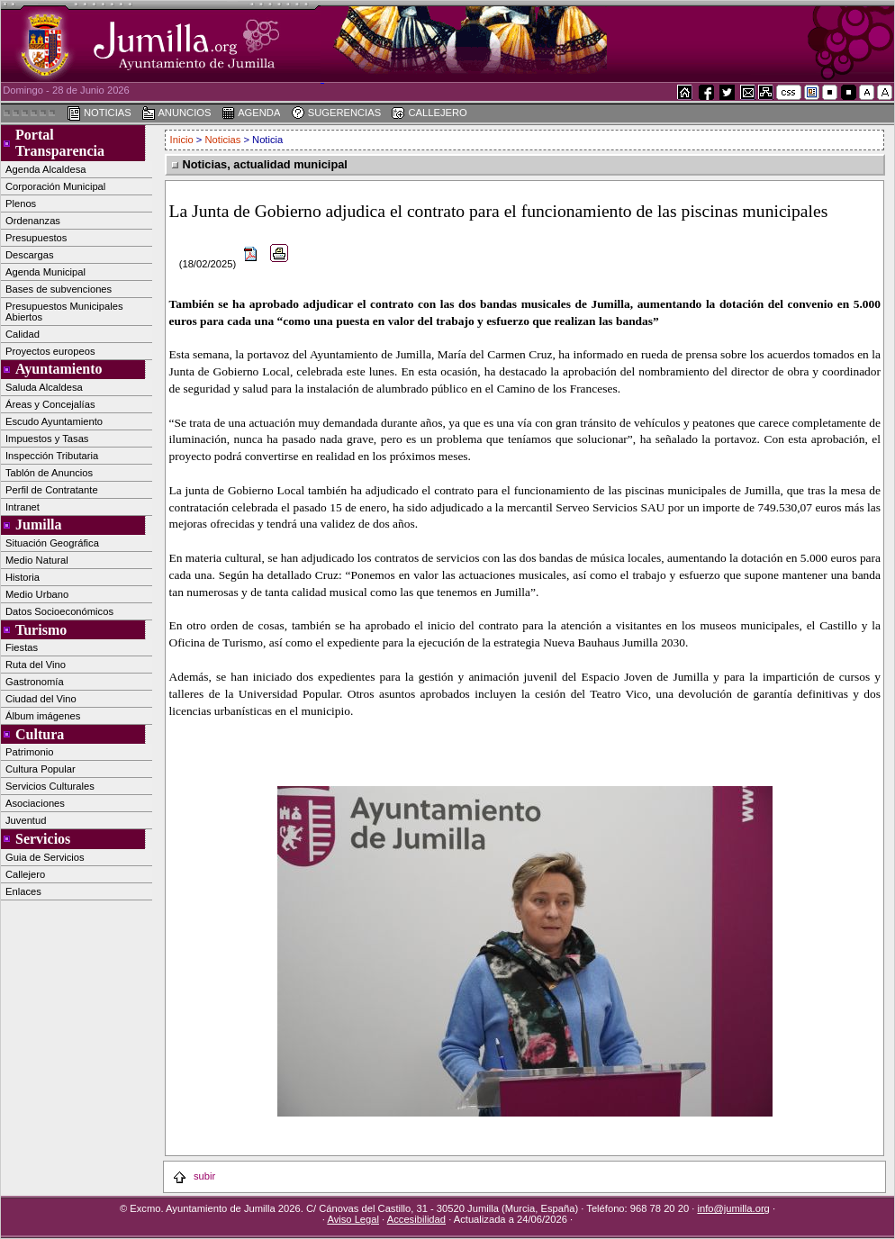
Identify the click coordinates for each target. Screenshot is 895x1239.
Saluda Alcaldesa (44, 387)
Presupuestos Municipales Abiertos (64, 311)
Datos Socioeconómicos (59, 611)
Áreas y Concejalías (50, 404)
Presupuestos (36, 237)
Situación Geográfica (52, 543)
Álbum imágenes (42, 715)
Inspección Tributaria (51, 455)
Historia (22, 577)
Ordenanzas (32, 220)
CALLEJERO (428, 113)
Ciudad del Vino (41, 698)
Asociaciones (35, 803)
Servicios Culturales (50, 786)
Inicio (183, 139)
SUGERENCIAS (336, 113)
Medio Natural (36, 560)
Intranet (22, 507)
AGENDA (251, 113)
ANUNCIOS (176, 113)
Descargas (29, 254)
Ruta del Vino (35, 664)
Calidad (22, 334)
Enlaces (23, 891)
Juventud (25, 820)
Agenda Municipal (45, 272)
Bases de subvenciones (58, 289)
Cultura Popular (40, 769)
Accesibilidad (416, 1219)
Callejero (25, 874)
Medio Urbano (36, 594)
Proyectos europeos (50, 351)
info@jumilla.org (733, 1208)
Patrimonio (29, 751)
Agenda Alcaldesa (45, 169)
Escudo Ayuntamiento (54, 421)
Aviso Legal (353, 1219)
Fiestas (21, 647)
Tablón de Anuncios (49, 472)
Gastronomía (34, 681)
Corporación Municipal (55, 186)
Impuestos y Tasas (46, 438)
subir (193, 1176)
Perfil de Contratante (51, 489)
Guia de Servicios (45, 857)
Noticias (223, 139)
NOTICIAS (99, 113)
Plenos (20, 203)
